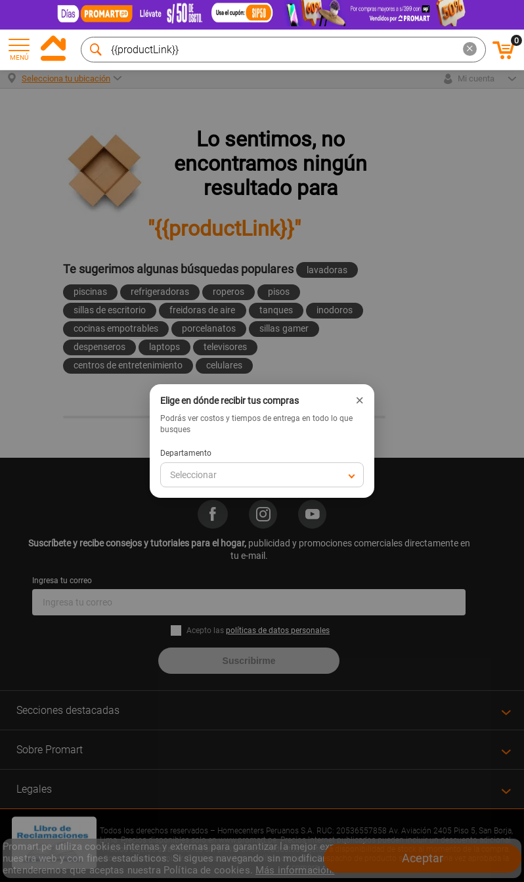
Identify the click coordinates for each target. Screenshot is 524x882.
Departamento (185, 453)
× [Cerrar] (359, 400)
